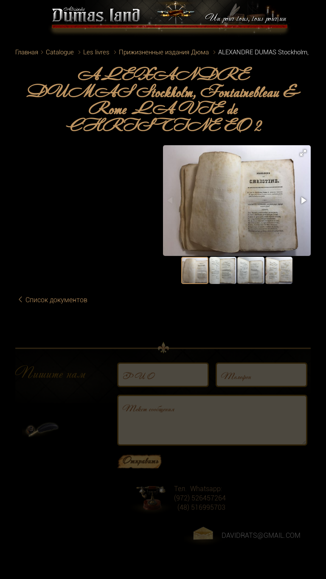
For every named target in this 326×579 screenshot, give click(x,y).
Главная (26, 52)
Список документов (52, 300)
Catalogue (60, 52)
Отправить (140, 467)
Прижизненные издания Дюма (164, 52)
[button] (303, 153)
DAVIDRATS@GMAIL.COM (261, 542)
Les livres (96, 52)
